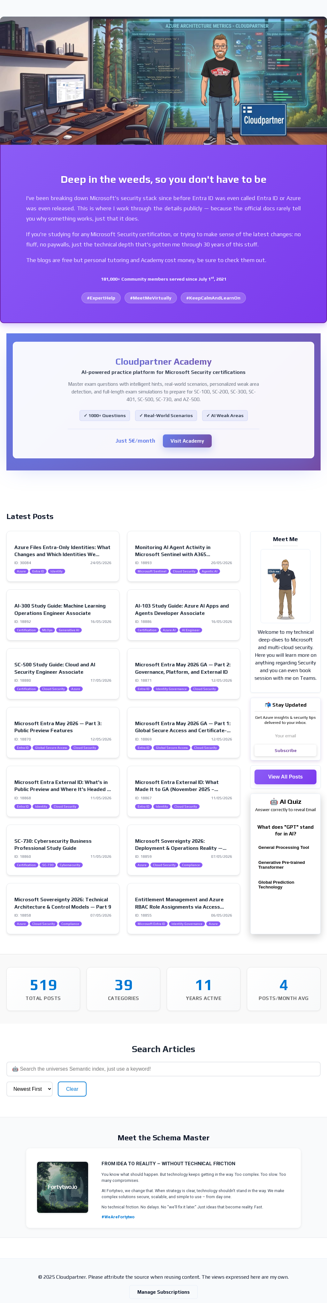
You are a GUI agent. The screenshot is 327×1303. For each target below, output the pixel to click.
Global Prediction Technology (276, 884)
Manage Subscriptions (163, 1272)
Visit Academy (187, 441)
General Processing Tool (283, 847)
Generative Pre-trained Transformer (281, 865)
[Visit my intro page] (285, 586)
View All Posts (285, 776)
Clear (306, 1069)
